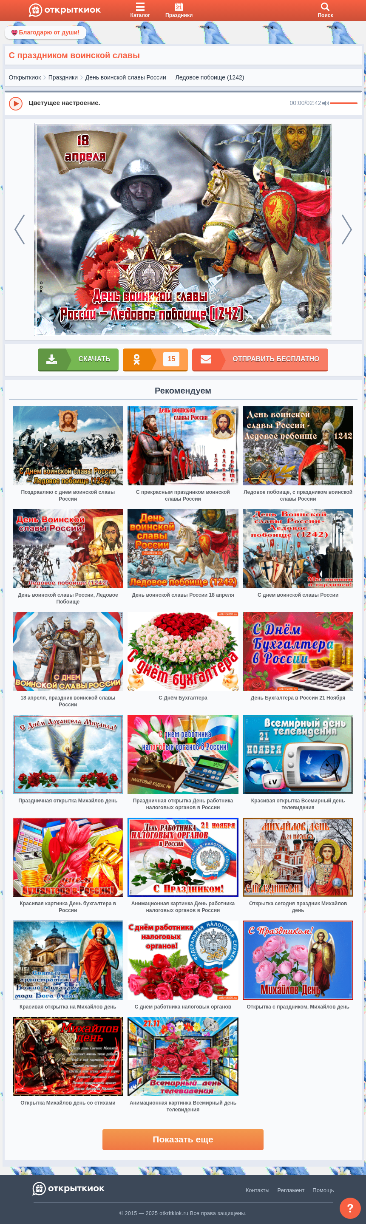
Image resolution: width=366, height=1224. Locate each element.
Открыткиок (25, 77)
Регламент (291, 1190)
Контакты (258, 1190)
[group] (183, 103)
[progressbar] (343, 104)
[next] (347, 229)
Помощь (323, 1190)
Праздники (63, 77)
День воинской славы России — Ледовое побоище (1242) (164, 77)
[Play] (16, 103)
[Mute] (325, 103)
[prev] (19, 229)
